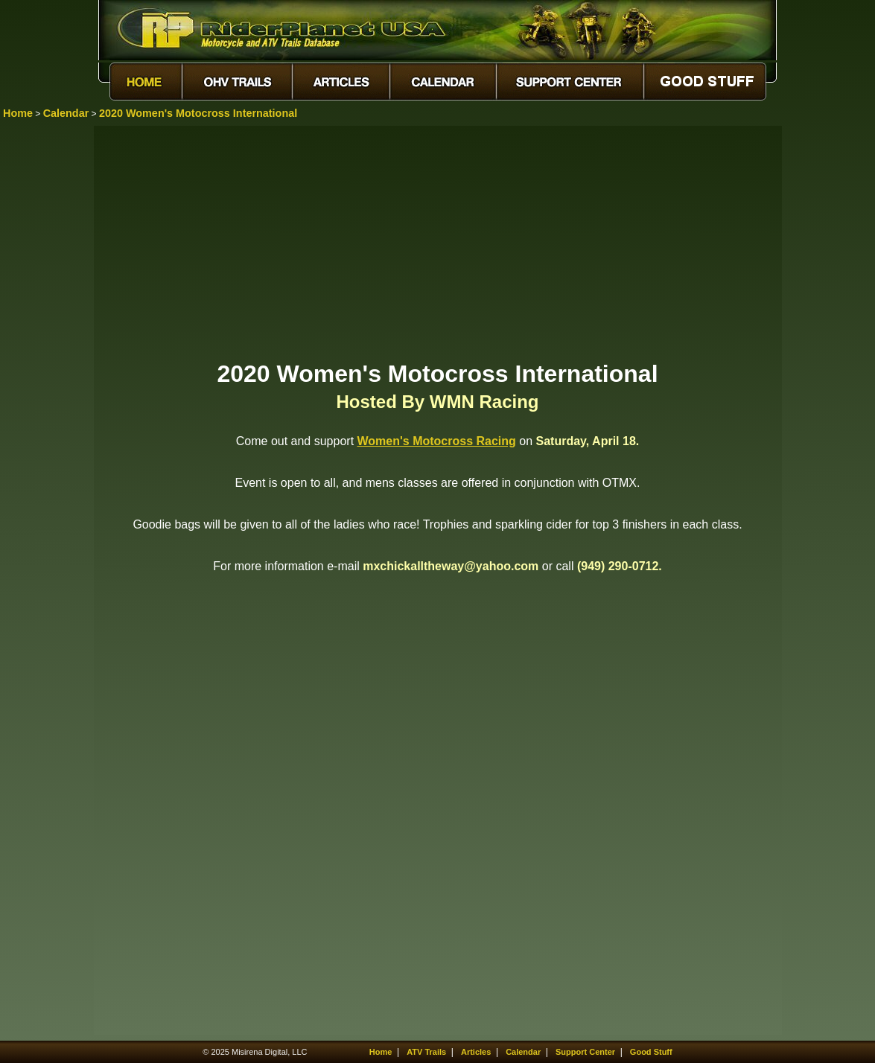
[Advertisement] (438, 242)
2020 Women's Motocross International (198, 113)
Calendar (66, 113)
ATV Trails (426, 1051)
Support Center (585, 1051)
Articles (476, 1051)
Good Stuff (651, 1051)
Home (18, 113)
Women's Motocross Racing (436, 441)
